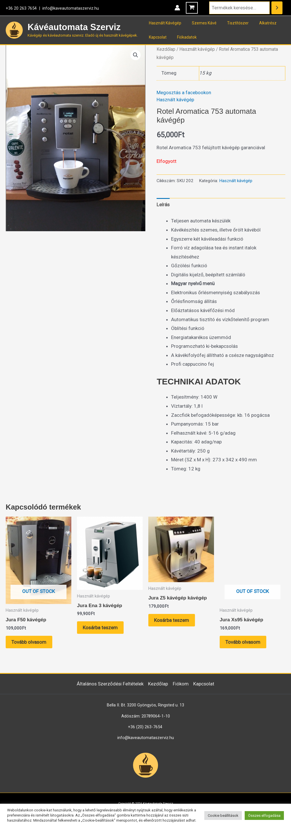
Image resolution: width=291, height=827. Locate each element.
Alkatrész (258, 23)
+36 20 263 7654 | (24, 8)
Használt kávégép (197, 49)
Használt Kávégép (163, 23)
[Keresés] (276, 7)
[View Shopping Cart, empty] (192, 8)
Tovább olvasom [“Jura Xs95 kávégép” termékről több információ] (243, 642)
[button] (135, 55)
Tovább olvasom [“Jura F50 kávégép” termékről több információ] (29, 642)
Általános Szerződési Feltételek (110, 684)
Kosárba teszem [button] (100, 627)
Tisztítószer (231, 23)
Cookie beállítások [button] (223, 815)
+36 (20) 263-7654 (145, 726)
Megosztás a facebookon (184, 92)
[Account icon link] (177, 7)
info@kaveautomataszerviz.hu (70, 8)
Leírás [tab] (163, 204)
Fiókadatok (183, 37)
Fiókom (181, 684)
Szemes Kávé (200, 23)
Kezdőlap (166, 49)
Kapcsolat (156, 37)
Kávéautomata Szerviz (74, 27)
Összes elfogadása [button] (264, 815)
